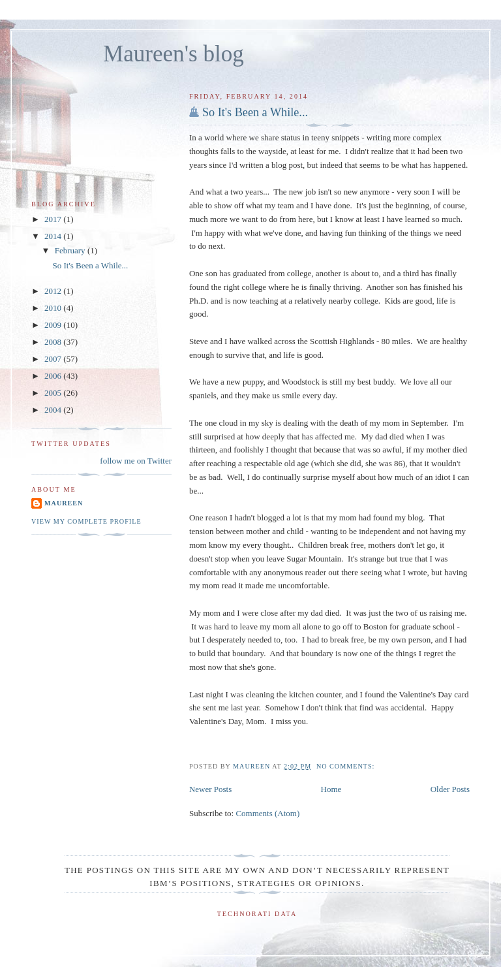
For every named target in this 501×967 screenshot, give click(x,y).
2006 (53, 376)
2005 (53, 393)
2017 (53, 219)
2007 (53, 359)
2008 (53, 342)
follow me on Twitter (136, 461)
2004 (53, 410)
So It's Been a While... (255, 112)
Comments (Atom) (267, 813)
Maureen (63, 503)
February (71, 250)
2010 (53, 308)
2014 (53, 236)
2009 (53, 325)
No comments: (346, 766)
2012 (53, 291)
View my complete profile (86, 521)
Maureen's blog (173, 54)
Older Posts (450, 789)
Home (331, 789)
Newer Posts (210, 789)
